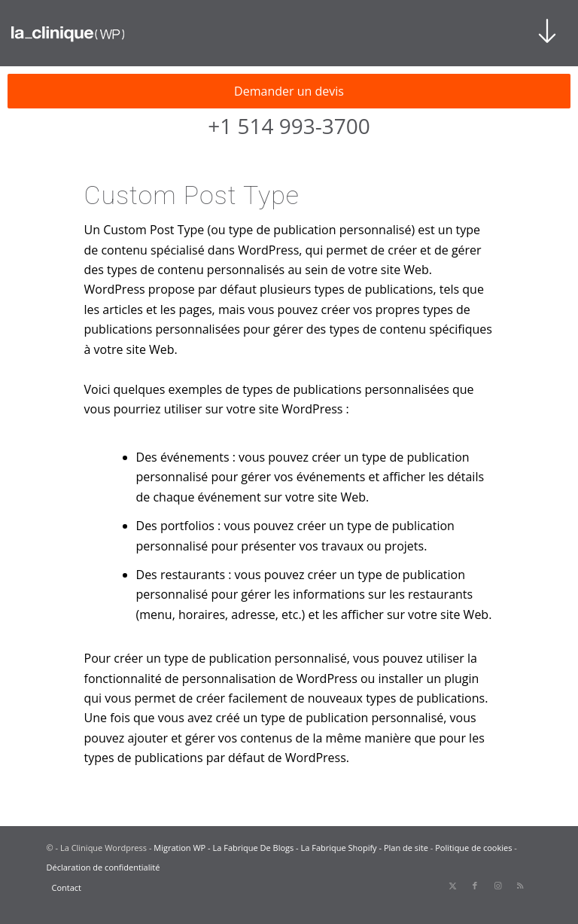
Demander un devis (289, 91)
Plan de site (406, 847)
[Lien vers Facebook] (475, 885)
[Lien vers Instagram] (497, 885)
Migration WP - (183, 847)
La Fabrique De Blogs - (257, 847)
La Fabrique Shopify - (342, 847)
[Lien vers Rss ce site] (520, 885)
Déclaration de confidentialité (103, 867)
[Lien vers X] (452, 885)
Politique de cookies (473, 847)
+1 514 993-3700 (289, 125)
